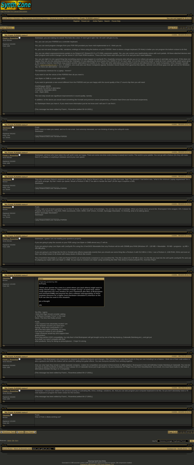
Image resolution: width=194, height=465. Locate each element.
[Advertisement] (145, 6)
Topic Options (7, 28)
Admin (9, 440)
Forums (17, 18)
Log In (188, 18)
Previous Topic (8, 432)
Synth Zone (7, 18)
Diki (13, 440)
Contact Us (171, 449)
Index (19, 432)
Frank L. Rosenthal (10, 38)
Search (107, 21)
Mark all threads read (22, 449)
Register (76, 21)
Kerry (16, 440)
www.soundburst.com (48, 65)
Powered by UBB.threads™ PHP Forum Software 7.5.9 (97, 464)
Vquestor (6, 278)
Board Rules (7, 449)
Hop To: (154, 441)
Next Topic (30, 432)
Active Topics (98, 21)
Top (4, 113)
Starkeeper (7, 128)
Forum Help (116, 21)
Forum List (85, 21)
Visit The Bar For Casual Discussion (13, 11)
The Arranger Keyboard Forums (35, 18)
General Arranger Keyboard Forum (64, 18)
